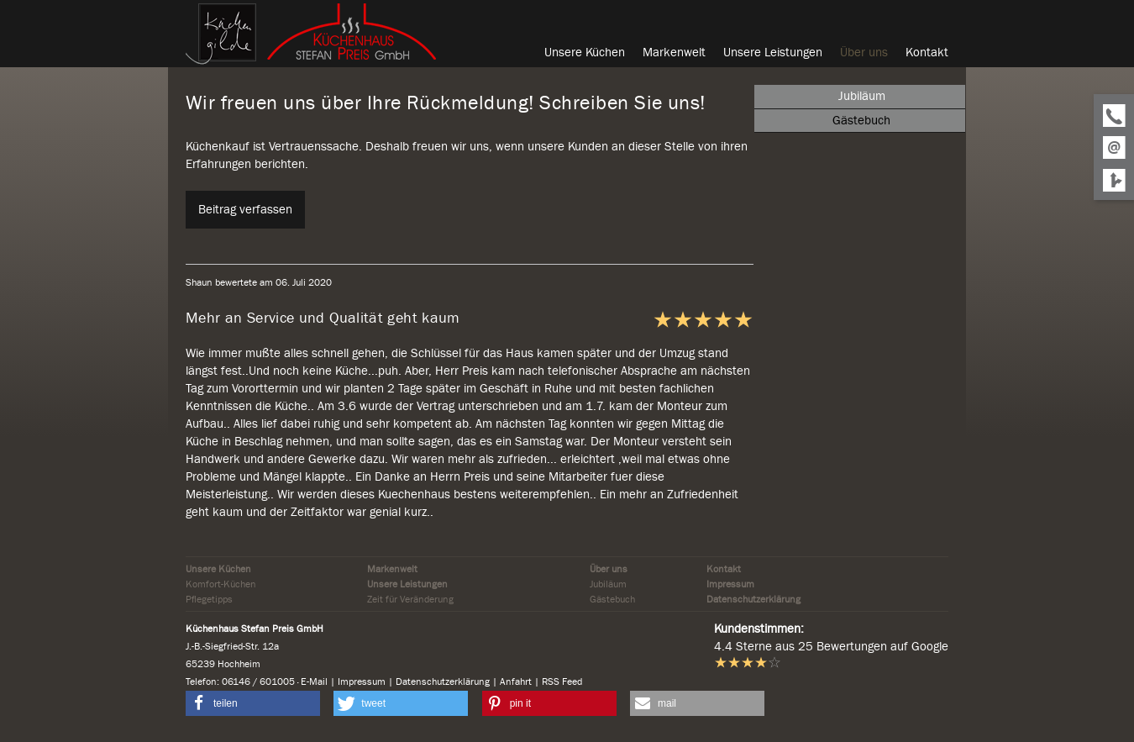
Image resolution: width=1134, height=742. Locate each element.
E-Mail (314, 681)
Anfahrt (516, 681)
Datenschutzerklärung (753, 599)
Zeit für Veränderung (410, 599)
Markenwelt (392, 569)
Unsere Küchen (218, 569)
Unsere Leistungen (407, 584)
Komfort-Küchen (221, 584)
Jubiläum (608, 584)
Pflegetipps (209, 599)
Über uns (608, 569)
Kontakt (723, 569)
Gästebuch (612, 599)
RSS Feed (562, 681)
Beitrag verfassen (245, 209)
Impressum (730, 584)
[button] (253, 703)
